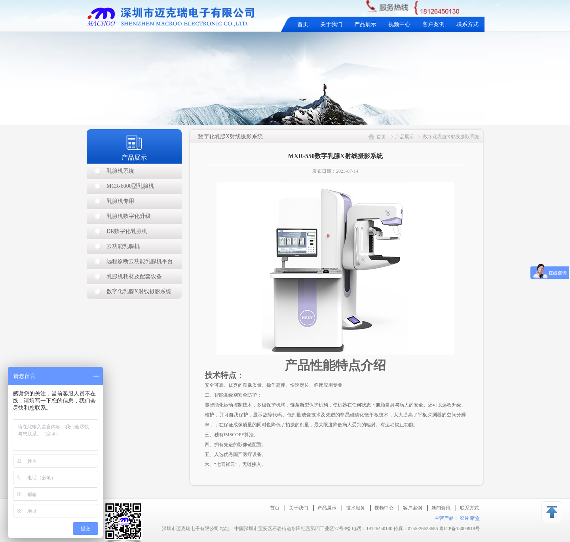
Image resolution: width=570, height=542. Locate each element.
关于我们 (331, 24)
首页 (302, 24)
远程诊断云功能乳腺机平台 (139, 261)
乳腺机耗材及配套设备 (134, 276)
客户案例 (433, 24)
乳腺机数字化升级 (128, 216)
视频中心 (399, 24)
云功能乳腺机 (123, 246)
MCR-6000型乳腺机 (130, 186)
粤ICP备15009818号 (459, 528)
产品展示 (365, 24)
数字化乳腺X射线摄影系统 (138, 291)
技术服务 (355, 508)
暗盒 (475, 518)
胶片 (464, 518)
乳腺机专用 (120, 201)
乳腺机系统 (120, 171)
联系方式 (467, 24)
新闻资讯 (440, 508)
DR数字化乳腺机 (126, 231)
